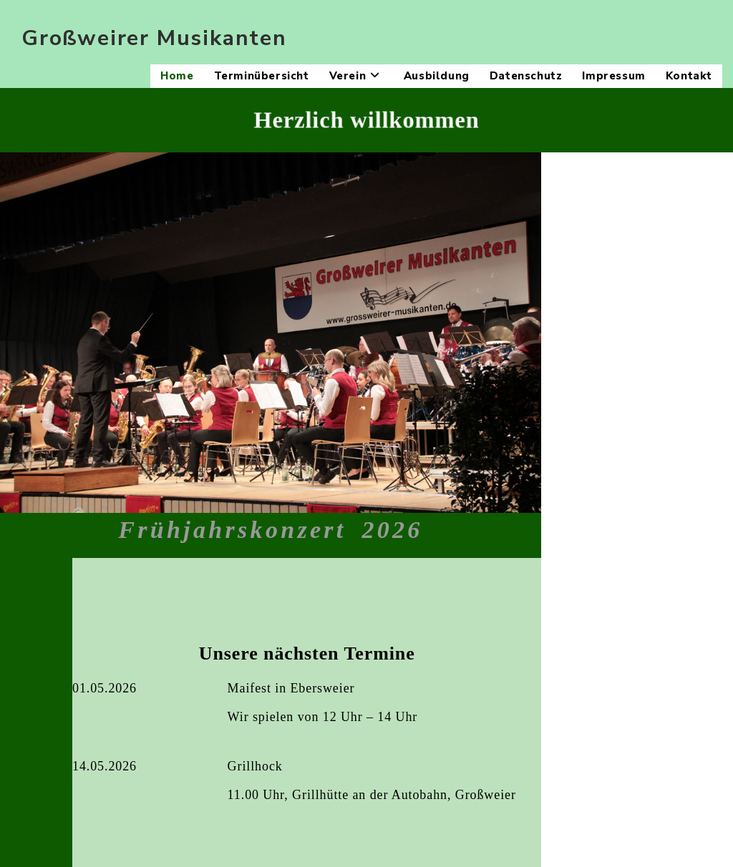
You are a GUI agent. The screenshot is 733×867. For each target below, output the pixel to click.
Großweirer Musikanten (154, 38)
